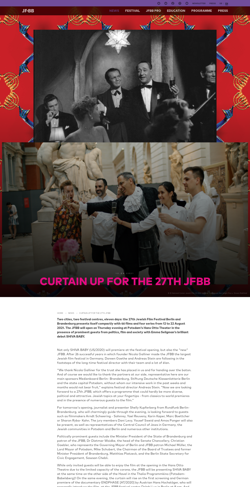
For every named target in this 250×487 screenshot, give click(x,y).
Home (60, 313)
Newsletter (199, 3)
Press (212, 3)
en (226, 3)
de (221, 3)
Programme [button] (201, 11)
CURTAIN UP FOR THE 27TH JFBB (94, 313)
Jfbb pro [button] (153, 11)
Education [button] (176, 11)
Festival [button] (132, 11)
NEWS (114, 11)
